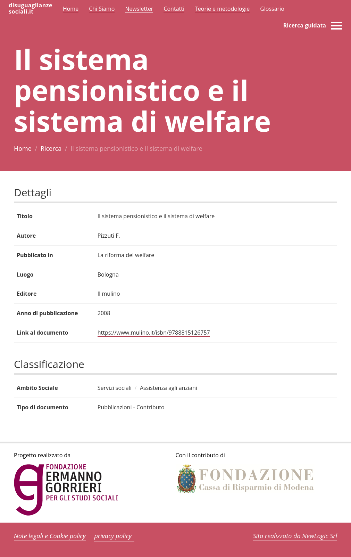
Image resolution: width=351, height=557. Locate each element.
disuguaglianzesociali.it (30, 8)
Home (23, 148)
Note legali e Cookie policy (50, 536)
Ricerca (51, 148)
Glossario (272, 9)
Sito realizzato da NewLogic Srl (295, 536)
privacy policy (113, 536)
